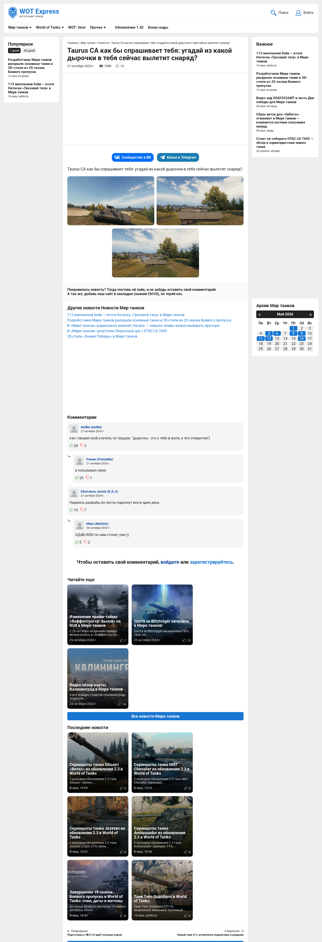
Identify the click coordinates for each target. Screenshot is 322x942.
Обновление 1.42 (129, 27)
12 (269, 339)
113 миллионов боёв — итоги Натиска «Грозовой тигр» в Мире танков (125, 315)
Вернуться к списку (155, 817)
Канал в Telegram (178, 158)
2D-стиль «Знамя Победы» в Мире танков (102, 337)
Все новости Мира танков (155, 653)
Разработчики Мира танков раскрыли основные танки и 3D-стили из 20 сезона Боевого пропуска (149, 321)
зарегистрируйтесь (211, 562)
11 (261, 339)
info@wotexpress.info (44, 912)
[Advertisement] (155, 109)
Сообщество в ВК (132, 158)
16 (302, 339)
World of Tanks (48, 27)
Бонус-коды (158, 27)
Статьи (133, 917)
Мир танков (18, 27)
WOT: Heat (76, 27)
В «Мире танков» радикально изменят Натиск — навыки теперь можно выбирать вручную (143, 326)
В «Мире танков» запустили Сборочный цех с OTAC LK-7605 (117, 331)
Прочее (96, 27)
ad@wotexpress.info (61, 917)
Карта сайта (303, 912)
